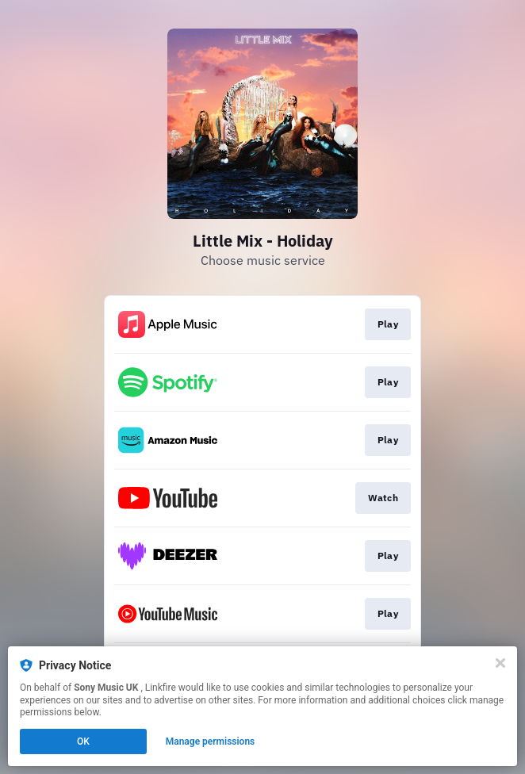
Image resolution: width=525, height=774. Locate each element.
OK (83, 741)
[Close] (500, 663)
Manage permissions (210, 741)
